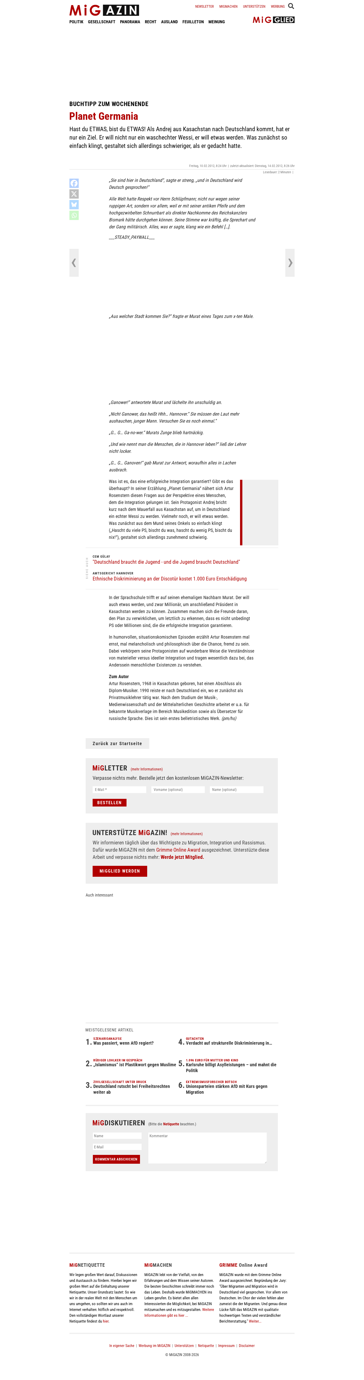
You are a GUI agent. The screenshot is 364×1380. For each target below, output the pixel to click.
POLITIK (76, 21)
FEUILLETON (193, 21)
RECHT (150, 21)
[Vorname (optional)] (178, 789)
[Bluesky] (74, 204)
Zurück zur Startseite (117, 743)
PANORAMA (130, 21)
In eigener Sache (121, 1345)
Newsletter (204, 6)
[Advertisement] (182, 62)
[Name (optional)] (236, 789)
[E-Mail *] (119, 789)
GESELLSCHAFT (101, 21)
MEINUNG (216, 21)
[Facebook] (74, 183)
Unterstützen (254, 6)
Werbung (278, 6)
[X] (74, 194)
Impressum (226, 1345)
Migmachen (228, 6)
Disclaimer (247, 1345)
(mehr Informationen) (147, 769)
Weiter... (255, 1321)
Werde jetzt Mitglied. (182, 857)
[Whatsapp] (74, 215)
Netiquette (171, 1124)
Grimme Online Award (178, 850)
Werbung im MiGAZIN (154, 1345)
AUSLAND (169, 21)
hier (105, 1321)
